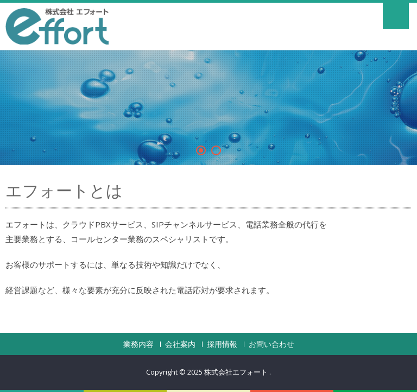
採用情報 (222, 344)
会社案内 (180, 344)
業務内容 (138, 344)
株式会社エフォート (236, 372)
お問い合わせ (271, 344)
